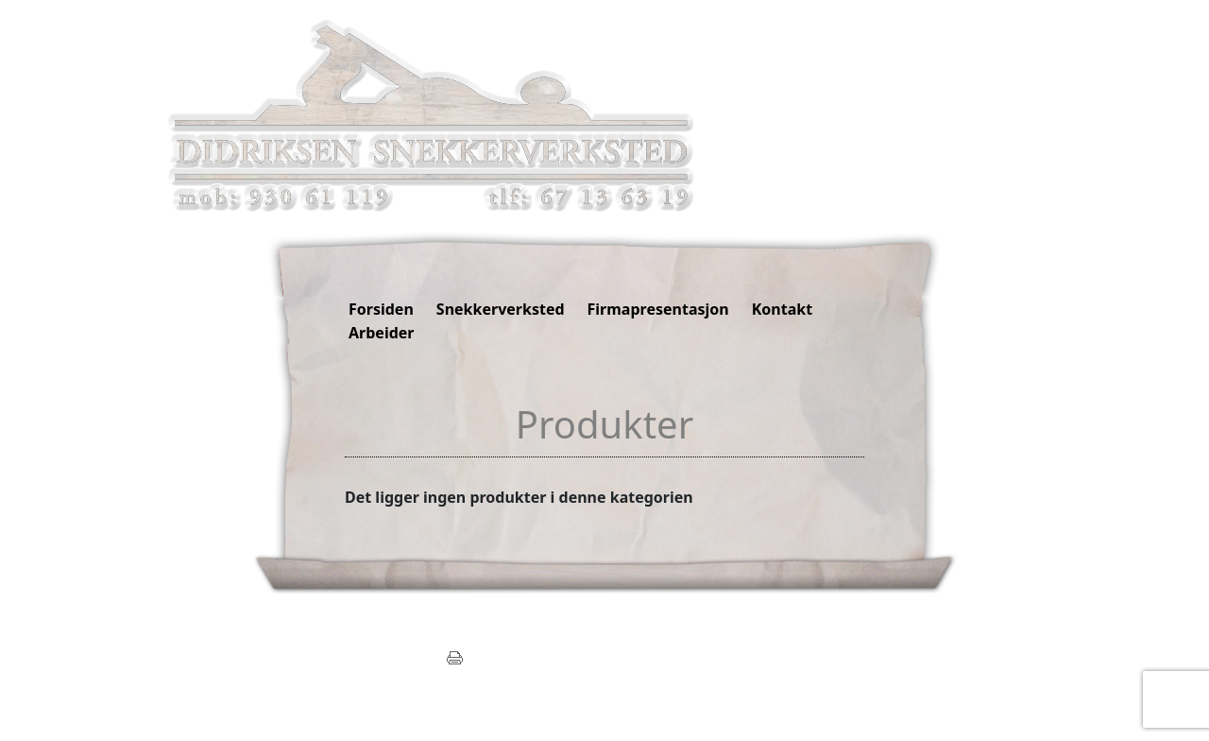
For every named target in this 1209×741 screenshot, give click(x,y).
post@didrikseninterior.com (362, 655)
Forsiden (381, 309)
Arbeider (382, 332)
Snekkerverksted (500, 309)
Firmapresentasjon (658, 309)
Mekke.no (417, 675)
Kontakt (782, 309)
